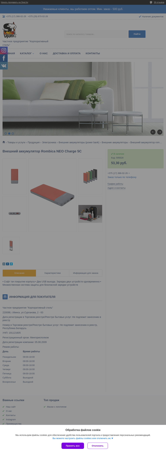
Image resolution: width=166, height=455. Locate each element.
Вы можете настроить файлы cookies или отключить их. (82, 438)
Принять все (73, 445)
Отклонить (97, 445)
